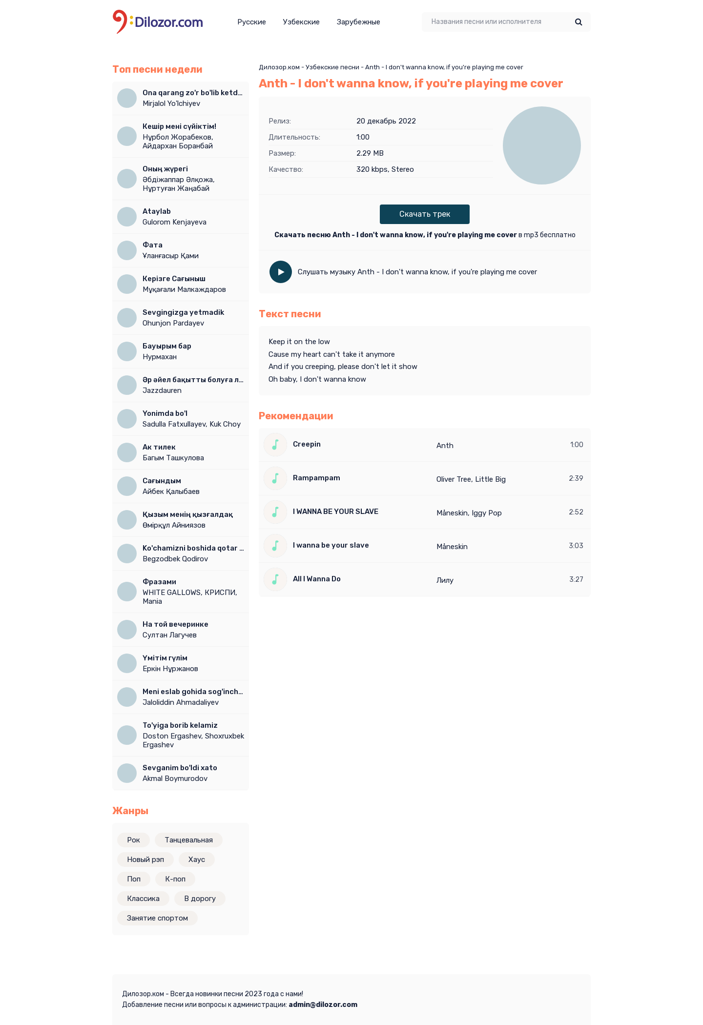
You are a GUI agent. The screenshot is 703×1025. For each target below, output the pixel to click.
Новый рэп (145, 859)
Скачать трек (424, 214)
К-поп (175, 879)
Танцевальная (189, 840)
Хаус (196, 859)
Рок (133, 840)
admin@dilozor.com (323, 1005)
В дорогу (200, 898)
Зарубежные (358, 22)
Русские (251, 22)
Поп (134, 879)
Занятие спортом (157, 918)
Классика (143, 898)
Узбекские (301, 22)
